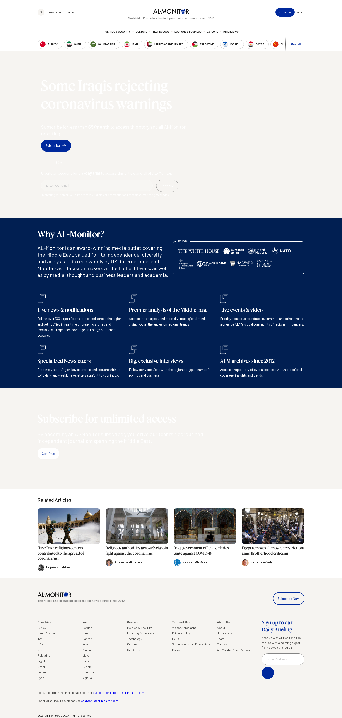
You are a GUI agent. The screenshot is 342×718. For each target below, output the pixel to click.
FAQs (175, 639)
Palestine (44, 655)
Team (220, 639)
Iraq (85, 622)
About (221, 627)
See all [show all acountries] (296, 44)
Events (70, 12)
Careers (222, 644)
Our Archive (134, 650)
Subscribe (285, 12)
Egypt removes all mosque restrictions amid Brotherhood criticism (273, 550)
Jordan (87, 627)
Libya (86, 655)
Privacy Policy (181, 633)
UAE (40, 644)
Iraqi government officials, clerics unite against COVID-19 (201, 550)
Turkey (42, 627)
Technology (160, 31)
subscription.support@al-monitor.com (118, 692)
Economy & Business (188, 31)
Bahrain (87, 639)
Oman (86, 633)
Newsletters (55, 12)
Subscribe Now (289, 598)
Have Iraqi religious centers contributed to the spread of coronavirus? (61, 553)
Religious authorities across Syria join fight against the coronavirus (137, 550)
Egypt (41, 661)
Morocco (88, 672)
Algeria (87, 678)
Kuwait (87, 644)
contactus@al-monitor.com (99, 701)
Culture (141, 31)
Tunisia (87, 667)
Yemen (86, 650)
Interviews (231, 31)
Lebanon (43, 672)
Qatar (41, 667)
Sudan (86, 661)
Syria (41, 678)
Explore (212, 31)
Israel (41, 650)
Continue (48, 453)
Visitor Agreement (184, 627)
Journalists (224, 633)
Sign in (300, 12)
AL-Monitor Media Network (234, 650)
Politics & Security (117, 31)
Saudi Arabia (46, 633)
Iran (40, 639)
